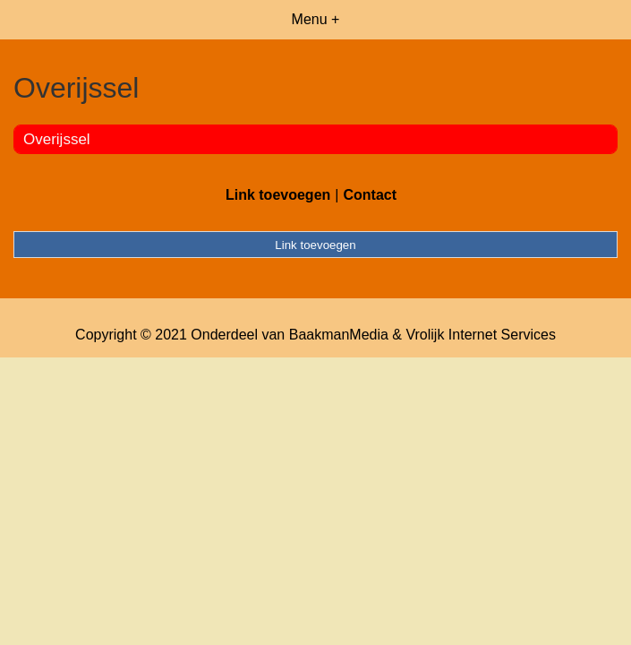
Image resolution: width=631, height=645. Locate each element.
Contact (370, 194)
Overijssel (56, 139)
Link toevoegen (278, 194)
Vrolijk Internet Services (480, 334)
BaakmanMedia (338, 334)
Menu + (316, 19)
